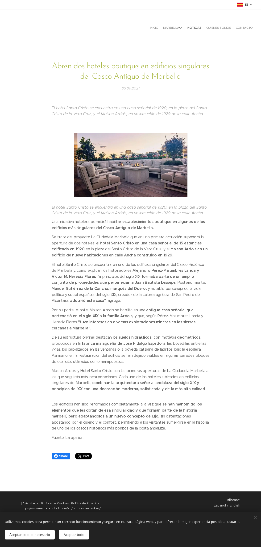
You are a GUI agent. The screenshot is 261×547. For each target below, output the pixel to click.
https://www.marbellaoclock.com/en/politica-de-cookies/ (61, 508)
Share (61, 456)
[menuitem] (231, 28)
